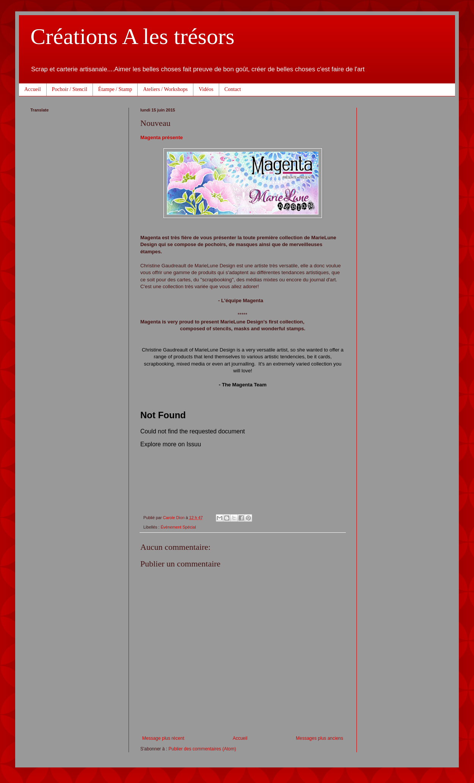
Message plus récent (163, 738)
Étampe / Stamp (115, 89)
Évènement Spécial (178, 527)
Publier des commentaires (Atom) (202, 749)
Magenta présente (161, 137)
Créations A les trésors (132, 36)
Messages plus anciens (319, 738)
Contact (232, 89)
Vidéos (206, 89)
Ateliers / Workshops (165, 89)
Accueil (32, 89)
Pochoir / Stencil (69, 89)
